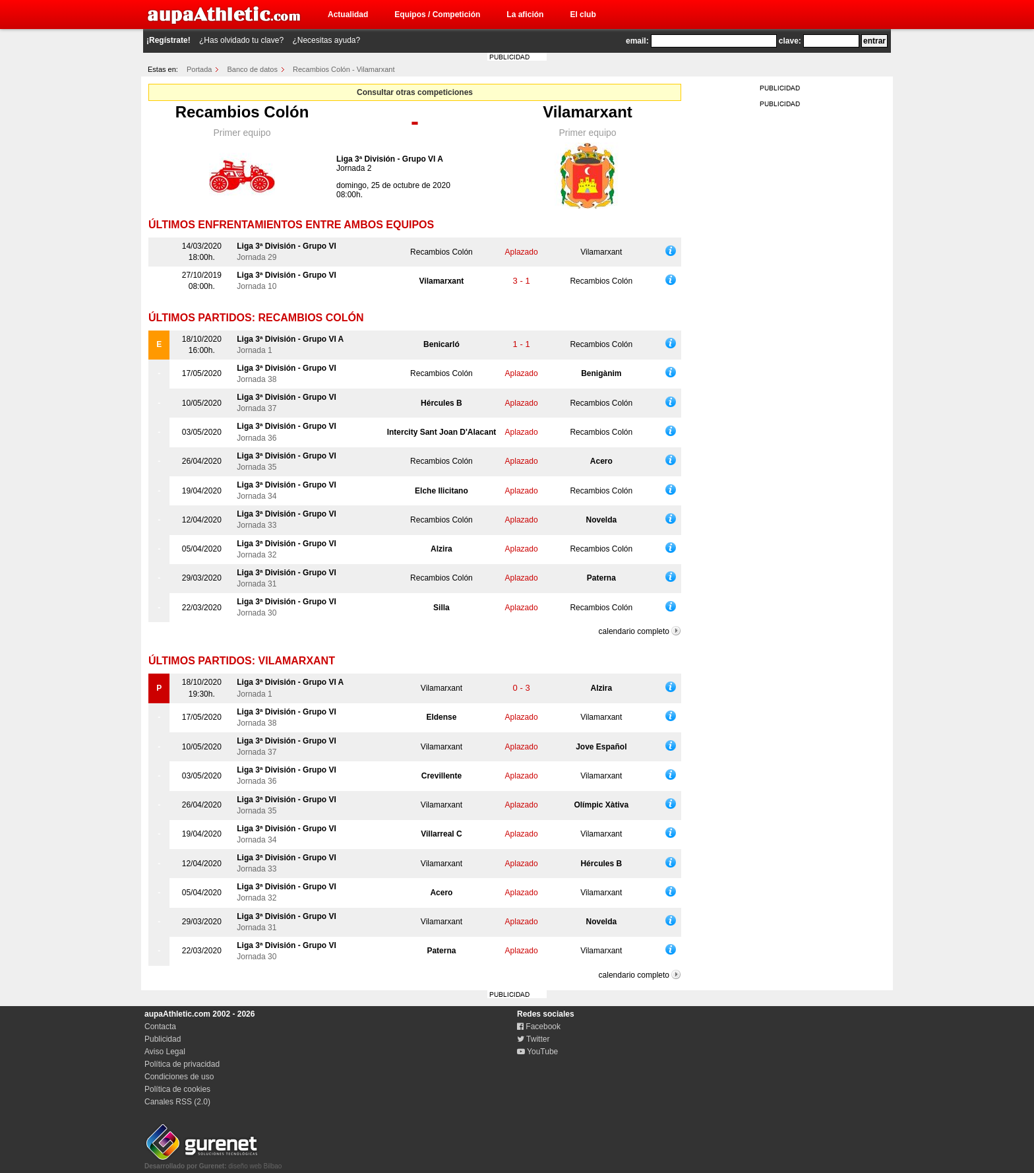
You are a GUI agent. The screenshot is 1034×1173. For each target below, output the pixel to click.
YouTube (537, 1051)
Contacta (160, 1026)
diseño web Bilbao (213, 1162)
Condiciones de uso (179, 1076)
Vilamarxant (587, 112)
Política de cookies (177, 1089)
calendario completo (634, 631)
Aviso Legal (164, 1051)
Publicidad (162, 1039)
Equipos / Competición (437, 14)
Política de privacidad (182, 1064)
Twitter (533, 1039)
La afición (524, 14)
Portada (199, 69)
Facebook (539, 1026)
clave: (790, 41)
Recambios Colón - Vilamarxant (343, 69)
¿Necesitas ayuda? (326, 40)
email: (637, 41)
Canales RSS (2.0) (177, 1101)
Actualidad (348, 14)
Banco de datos (253, 69)
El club (582, 14)
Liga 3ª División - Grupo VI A (389, 159)
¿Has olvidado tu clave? (241, 40)
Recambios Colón (242, 112)
